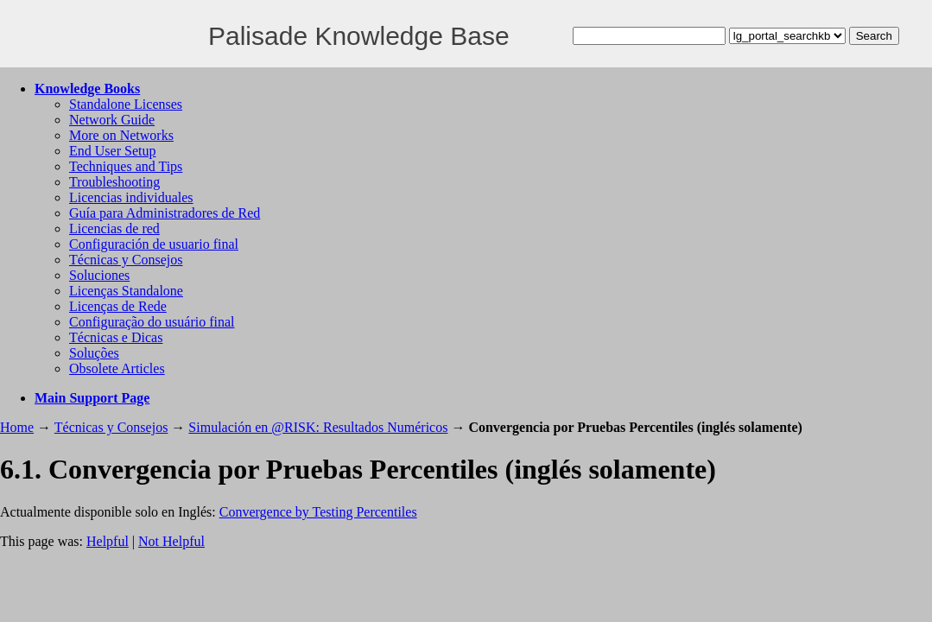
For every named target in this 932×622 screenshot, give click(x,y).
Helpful (107, 541)
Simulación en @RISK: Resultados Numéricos (317, 427)
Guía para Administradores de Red (164, 213)
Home (17, 427)
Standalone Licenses (125, 104)
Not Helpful (171, 541)
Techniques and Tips (125, 166)
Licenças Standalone (126, 290)
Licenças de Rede (118, 306)
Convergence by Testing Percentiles (318, 512)
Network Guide (112, 119)
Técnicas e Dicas (115, 337)
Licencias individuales (131, 197)
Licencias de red (114, 228)
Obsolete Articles (117, 368)
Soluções (94, 353)
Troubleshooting (114, 182)
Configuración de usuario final (153, 244)
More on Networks (121, 135)
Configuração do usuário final (152, 321)
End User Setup (112, 150)
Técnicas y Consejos (126, 259)
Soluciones (99, 275)
